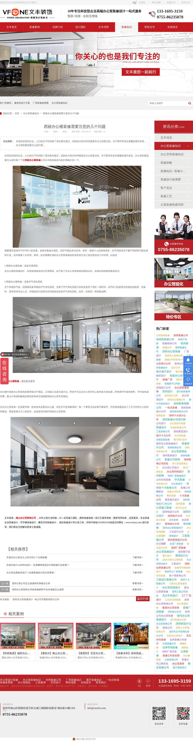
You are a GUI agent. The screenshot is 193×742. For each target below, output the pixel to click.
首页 (17, 113)
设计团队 (80, 27)
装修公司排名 (174, 491)
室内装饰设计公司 (177, 540)
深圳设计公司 (174, 515)
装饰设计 (173, 536)
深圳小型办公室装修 (172, 560)
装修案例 (34, 27)
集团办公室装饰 (170, 607)
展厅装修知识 (94, 680)
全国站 (142, 2)
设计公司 (175, 367)
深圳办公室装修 (171, 351)
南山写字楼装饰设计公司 (47, 599)
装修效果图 (6, 682)
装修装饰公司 (169, 343)
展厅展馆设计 (179, 667)
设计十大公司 (163, 435)
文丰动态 (166, 137)
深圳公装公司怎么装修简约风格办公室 (31, 583)
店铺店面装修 (163, 439)
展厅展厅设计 (180, 439)
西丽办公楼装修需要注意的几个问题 (61, 113)
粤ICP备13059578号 (65, 686)
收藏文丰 (171, 2)
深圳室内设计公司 (178, 411)
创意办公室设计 (174, 635)
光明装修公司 (53, 680)
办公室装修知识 (59, 103)
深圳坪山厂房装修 (173, 571)
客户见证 (166, 187)
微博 (148, 683)
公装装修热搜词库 (172, 204)
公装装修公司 (169, 643)
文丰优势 (103, 27)
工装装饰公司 (163, 431)
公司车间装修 (163, 479)
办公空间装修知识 (172, 154)
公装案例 (40, 682)
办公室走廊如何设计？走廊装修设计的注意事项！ (31, 572)
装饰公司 (179, 363)
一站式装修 (171, 407)
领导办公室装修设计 (167, 443)
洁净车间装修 (170, 647)
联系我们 (101, 682)
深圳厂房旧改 (169, 651)
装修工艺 (166, 196)
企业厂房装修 (176, 544)
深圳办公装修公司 (176, 399)
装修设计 (161, 427)
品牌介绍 (57, 27)
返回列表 (143, 598)
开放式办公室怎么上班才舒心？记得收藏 (26, 557)
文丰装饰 (173, 520)
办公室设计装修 (177, 423)
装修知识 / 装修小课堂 (174, 171)
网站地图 (156, 2)
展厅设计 (166, 555)
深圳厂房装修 (178, 547)
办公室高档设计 (171, 587)
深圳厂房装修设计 (176, 476)
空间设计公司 (174, 612)
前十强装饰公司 (177, 575)
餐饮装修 (171, 496)
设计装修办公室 (178, 619)
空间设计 (56, 682)
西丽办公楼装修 (33, 160)
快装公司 (167, 627)
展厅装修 (179, 372)
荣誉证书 (149, 27)
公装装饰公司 (171, 659)
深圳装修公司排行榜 (174, 419)
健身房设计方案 (22, 103)
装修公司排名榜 (170, 655)
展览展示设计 (171, 499)
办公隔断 (161, 543)
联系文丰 (186, 2)
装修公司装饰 (172, 459)
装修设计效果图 (171, 179)
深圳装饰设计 (169, 455)
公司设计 (161, 423)
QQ (139, 683)
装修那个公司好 (172, 383)
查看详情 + (137, 583)
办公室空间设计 (175, 471)
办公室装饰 (177, 663)
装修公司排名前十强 (174, 359)
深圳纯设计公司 (170, 511)
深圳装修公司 (180, 335)
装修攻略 (166, 162)
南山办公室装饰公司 (26, 518)
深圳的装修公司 (165, 339)
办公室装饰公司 (164, 624)
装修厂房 (167, 379)
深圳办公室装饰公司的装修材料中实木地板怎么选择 (38, 589)
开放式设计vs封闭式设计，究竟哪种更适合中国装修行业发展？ (37, 565)
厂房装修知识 (73, 680)
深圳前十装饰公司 (173, 355)
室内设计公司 (171, 395)
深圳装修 (180, 504)
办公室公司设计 (170, 467)
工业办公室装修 (172, 600)
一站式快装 (112, 680)
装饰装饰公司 (174, 447)
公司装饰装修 (163, 335)
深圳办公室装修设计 (23, 599)
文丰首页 (11, 27)
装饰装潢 (160, 415)
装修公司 (167, 347)
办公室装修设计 (165, 551)
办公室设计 (177, 484)
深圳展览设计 (180, 431)
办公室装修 (180, 435)
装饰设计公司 (171, 524)
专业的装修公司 (178, 427)
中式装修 (179, 479)
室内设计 (167, 391)
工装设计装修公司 (166, 579)
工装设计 (176, 563)
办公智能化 (24, 682)
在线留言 (172, 27)
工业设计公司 (176, 531)
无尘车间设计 (170, 595)
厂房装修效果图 (41, 103)
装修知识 (126, 27)
